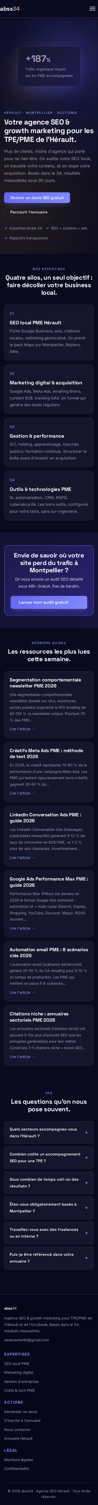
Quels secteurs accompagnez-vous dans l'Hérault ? (43, 1132)
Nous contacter (17, 1429)
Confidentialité (16, 1468)
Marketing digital (18, 1372)
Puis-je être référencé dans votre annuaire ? (42, 1258)
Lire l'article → (22, 729)
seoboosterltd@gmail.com (26, 1340)
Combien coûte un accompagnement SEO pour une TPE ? (45, 1157)
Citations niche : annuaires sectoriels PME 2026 (39, 1017)
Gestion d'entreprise (21, 1381)
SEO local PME (16, 1363)
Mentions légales (18, 1459)
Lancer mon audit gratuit (43, 602)
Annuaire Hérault (18, 1438)
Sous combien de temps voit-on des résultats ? (44, 1182)
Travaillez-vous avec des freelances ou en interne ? (44, 1233)
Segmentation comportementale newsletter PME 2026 (45, 683)
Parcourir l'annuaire (29, 211)
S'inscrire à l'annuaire (22, 1420)
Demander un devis (20, 1411)
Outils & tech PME (19, 1390)
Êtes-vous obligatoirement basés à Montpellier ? (43, 1207)
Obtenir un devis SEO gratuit (37, 197)
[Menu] (92, 8)
